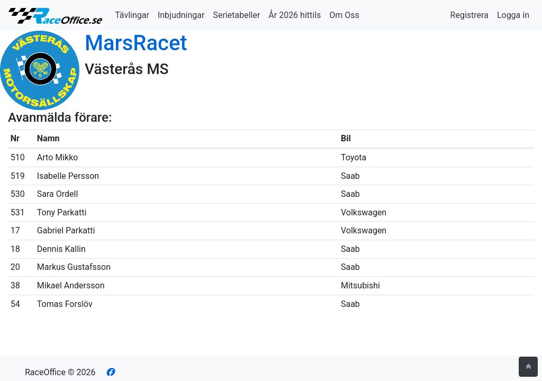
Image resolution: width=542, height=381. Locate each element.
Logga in (513, 15)
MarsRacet (136, 43)
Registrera (469, 15)
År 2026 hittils (294, 15)
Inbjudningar (181, 15)
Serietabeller (236, 15)
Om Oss (344, 15)
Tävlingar (132, 15)
